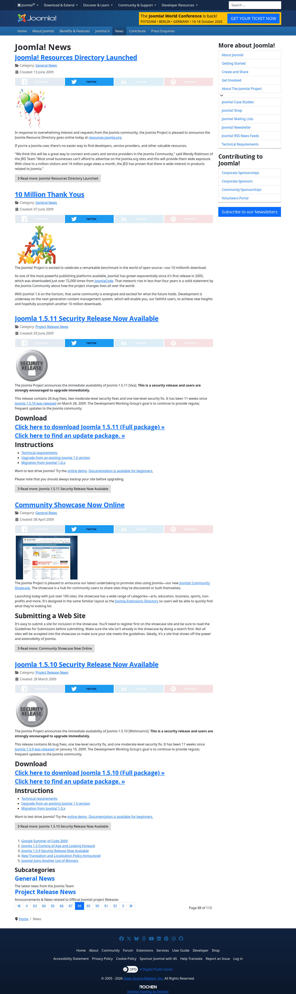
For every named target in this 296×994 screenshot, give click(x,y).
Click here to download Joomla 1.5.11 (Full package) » (90, 427)
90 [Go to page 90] (97, 906)
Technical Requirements (240, 144)
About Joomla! (43, 31)
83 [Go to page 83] (35, 906)
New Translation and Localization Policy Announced (61, 855)
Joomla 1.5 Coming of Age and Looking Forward (58, 846)
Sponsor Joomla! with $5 (158, 958)
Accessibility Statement (71, 958)
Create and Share (235, 72)
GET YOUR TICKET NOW (253, 18)
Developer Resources (178, 5)
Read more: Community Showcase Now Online (54, 648)
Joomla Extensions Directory (136, 601)
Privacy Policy (102, 958)
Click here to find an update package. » (70, 435)
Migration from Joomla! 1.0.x (43, 462)
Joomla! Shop (232, 110)
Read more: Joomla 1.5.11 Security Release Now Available (62, 489)
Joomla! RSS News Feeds (240, 136)
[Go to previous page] (27, 906)
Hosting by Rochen (148, 991)
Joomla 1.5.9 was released (35, 749)
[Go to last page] (131, 906)
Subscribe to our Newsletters (250, 212)
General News (46, 65)
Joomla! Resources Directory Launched (76, 57)
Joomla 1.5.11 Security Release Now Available (86, 318)
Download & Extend (59, 5)
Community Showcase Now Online (70, 504)
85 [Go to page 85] (53, 906)
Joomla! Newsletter (236, 127)
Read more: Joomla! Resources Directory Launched (57, 178)
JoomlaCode (104, 281)
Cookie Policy (126, 958)
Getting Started (233, 63)
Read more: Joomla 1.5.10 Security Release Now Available (62, 826)
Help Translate (191, 958)
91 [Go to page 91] (106, 906)
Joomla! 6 (102, 31)
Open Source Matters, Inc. (144, 978)
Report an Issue (218, 958)
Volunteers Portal (235, 198)
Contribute (137, 31)
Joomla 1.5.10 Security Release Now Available (86, 664)
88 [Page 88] (79, 906)
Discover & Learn (96, 5)
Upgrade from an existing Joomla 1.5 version (55, 457)
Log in (238, 958)
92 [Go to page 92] (115, 906)
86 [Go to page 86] (62, 906)
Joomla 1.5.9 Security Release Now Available (55, 851)
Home (22, 31)
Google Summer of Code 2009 (44, 841)
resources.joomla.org (105, 137)
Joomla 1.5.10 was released (36, 403)
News (119, 31)
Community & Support (136, 5)
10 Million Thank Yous (49, 194)
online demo (77, 471)
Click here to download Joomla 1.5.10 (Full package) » (90, 773)
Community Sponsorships (241, 189)
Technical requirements (39, 453)
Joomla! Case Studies (238, 102)
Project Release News (52, 326)
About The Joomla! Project (242, 88)
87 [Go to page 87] (70, 906)
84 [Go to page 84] (44, 906)
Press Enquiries (163, 31)
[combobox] (255, 5)
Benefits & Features (75, 31)
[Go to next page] (123, 906)
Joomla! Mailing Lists (237, 119)
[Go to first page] (19, 906)
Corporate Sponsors (237, 181)
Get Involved (231, 80)
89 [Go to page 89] (88, 906)
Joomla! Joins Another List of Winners (49, 860)
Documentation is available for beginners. (121, 471)
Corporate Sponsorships (240, 173)
